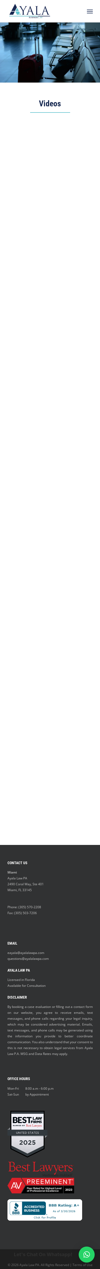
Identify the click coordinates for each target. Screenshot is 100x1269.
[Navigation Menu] (90, 11)
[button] (87, 1255)
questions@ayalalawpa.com (28, 958)
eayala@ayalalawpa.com (25, 952)
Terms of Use (83, 1265)
